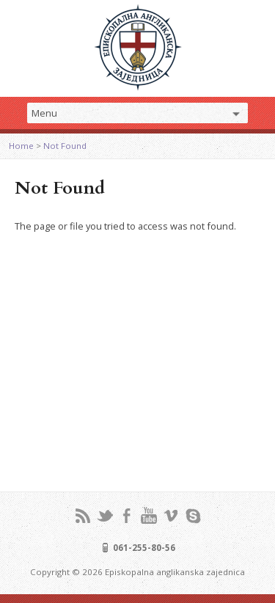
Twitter (104, 515)
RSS (82, 515)
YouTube (148, 515)
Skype (192, 515)
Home (21, 145)
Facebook (126, 515)
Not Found (65, 145)
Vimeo (170, 515)
